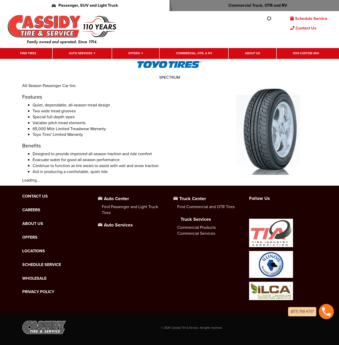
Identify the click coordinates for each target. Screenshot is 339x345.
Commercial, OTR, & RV (194, 53)
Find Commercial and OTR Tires (206, 207)
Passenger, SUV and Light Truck (85, 5)
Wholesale (34, 278)
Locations (33, 251)
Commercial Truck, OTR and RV (254, 5)
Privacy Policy (38, 292)
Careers (31, 210)
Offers (134, 53)
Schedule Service (308, 18)
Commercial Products (196, 227)
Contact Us (303, 28)
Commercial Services (196, 233)
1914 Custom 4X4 (306, 53)
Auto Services (80, 53)
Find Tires (28, 53)
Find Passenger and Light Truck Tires (130, 210)
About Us (252, 53)
